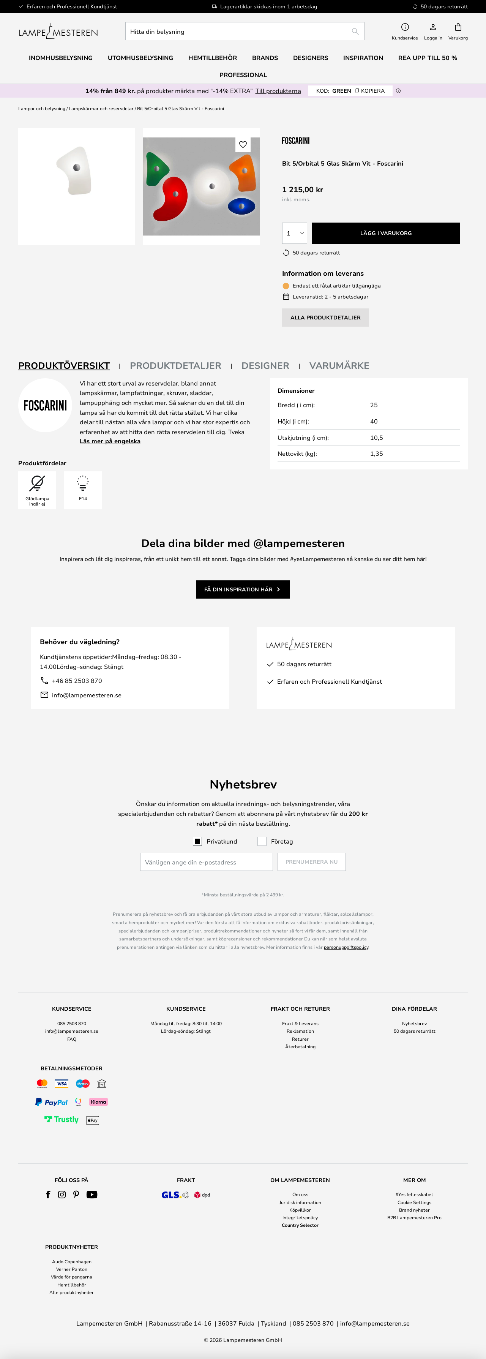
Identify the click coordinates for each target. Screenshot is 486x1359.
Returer (300, 1039)
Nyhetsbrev (414, 1023)
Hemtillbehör (71, 1285)
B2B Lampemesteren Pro (414, 1217)
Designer (265, 365)
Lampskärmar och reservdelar (101, 108)
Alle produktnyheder (71, 1292)
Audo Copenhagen (72, 1261)
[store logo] (58, 31)
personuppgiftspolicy (346, 947)
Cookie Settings (414, 1202)
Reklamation (300, 1031)
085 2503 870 (71, 1023)
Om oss (300, 1194)
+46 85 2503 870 (77, 680)
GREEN (350, 90)
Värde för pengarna (71, 1277)
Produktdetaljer (175, 365)
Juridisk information (300, 1202)
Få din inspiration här (238, 589)
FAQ (71, 1039)
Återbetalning (300, 1046)
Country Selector (300, 1225)
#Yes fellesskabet (414, 1194)
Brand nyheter (414, 1210)
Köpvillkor (300, 1210)
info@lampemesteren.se (87, 695)
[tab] (69, 366)
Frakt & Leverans (300, 1023)
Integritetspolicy (300, 1217)
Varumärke (339, 365)
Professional (243, 75)
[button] (243, 144)
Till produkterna (278, 91)
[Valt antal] (294, 233)
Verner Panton (71, 1269)
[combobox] (245, 31)
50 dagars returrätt (415, 1031)
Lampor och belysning (41, 108)
